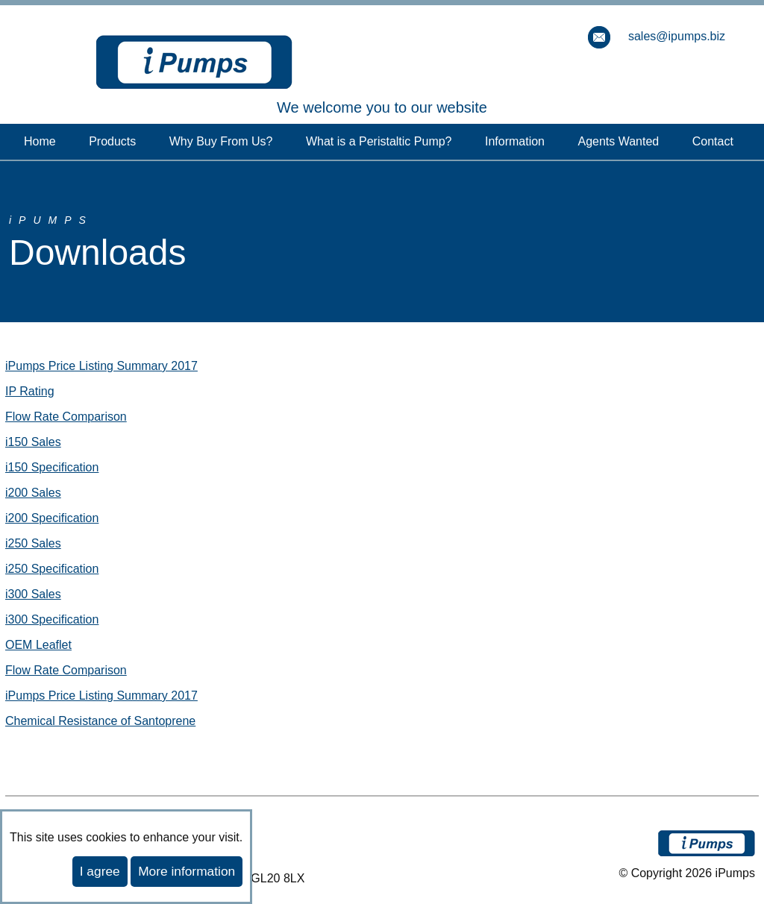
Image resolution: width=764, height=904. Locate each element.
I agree (100, 871)
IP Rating (29, 391)
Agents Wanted (618, 141)
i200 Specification (51, 518)
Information (515, 141)
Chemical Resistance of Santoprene (100, 721)
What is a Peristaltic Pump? (379, 141)
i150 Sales (33, 442)
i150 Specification (51, 467)
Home (40, 141)
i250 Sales (33, 543)
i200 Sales (33, 492)
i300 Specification (51, 619)
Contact (712, 141)
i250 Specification (51, 568)
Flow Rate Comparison (66, 416)
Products (112, 141)
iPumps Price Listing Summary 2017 (101, 366)
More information (186, 871)
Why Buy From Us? (221, 141)
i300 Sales (33, 594)
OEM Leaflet (38, 644)
